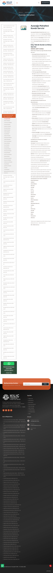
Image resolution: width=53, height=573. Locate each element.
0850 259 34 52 (34, 223)
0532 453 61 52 (42, 223)
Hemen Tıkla (9, 372)
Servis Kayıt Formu (45, 2)
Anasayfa (21, 12)
